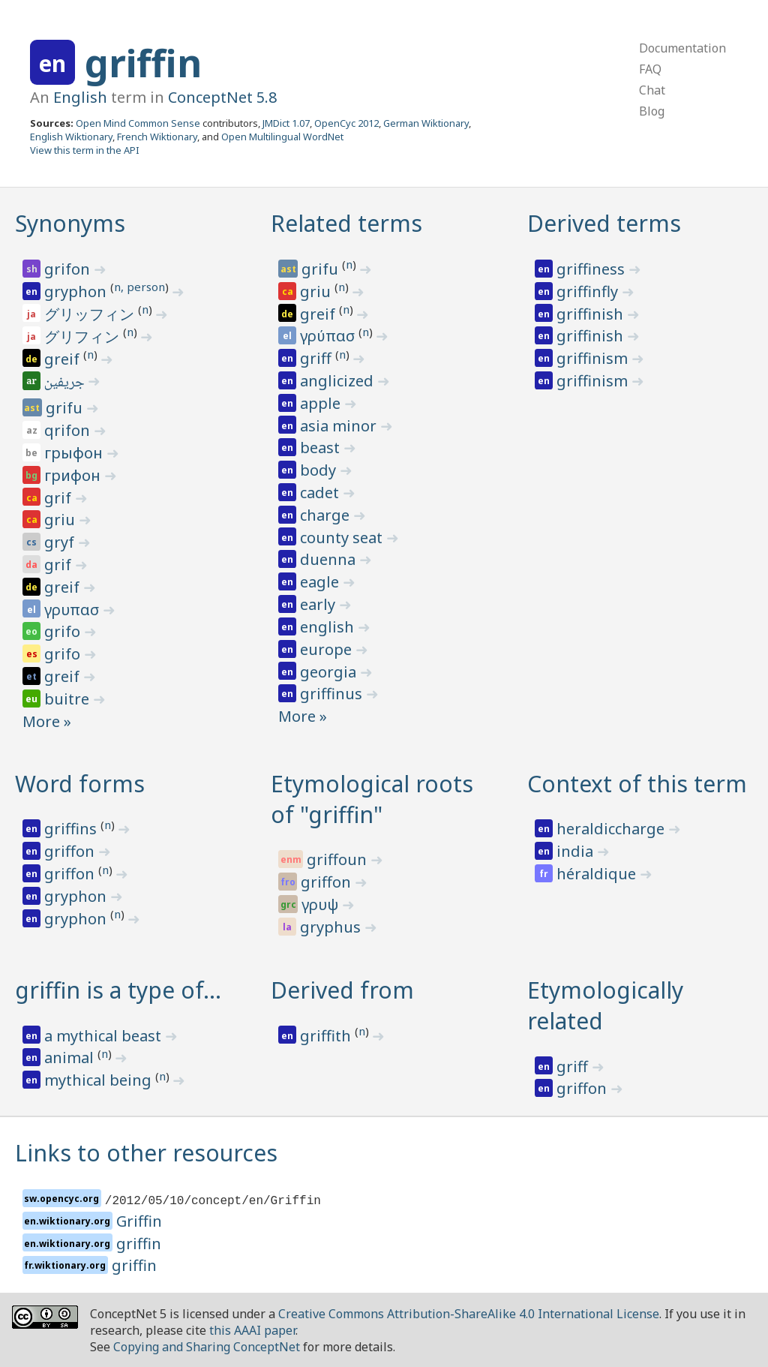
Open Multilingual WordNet (282, 136)
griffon (71, 851)
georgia (330, 672)
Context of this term (637, 783)
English (80, 97)
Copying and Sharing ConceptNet (206, 1346)
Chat (652, 90)
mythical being (99, 1080)
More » (46, 721)
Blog (651, 111)
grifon (69, 269)
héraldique (598, 874)
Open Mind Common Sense (138, 123)
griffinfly (589, 291)
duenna (329, 559)
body (320, 470)
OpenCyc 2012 (346, 123)
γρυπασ (73, 609)
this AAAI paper (252, 1330)
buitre (68, 699)
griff (317, 358)
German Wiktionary (426, 123)
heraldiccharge (612, 829)
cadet (321, 492)
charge (326, 515)
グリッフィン (91, 314)
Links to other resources (146, 1152)
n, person (139, 286)
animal (71, 1057)
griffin (143, 63)
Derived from (342, 990)
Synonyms (70, 223)
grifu (66, 408)
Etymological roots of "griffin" (372, 799)
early (319, 604)
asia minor (340, 426)
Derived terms (604, 223)
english (329, 627)
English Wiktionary (71, 136)
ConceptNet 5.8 (222, 97)
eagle (321, 582)
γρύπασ (329, 336)
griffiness (592, 269)
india (576, 851)
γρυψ (322, 904)
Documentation (682, 48)
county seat (343, 537)
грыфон (75, 453)
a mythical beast (104, 1036)
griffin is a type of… (118, 990)
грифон (74, 475)
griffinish (591, 314)
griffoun (338, 859)
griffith (327, 1036)
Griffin (139, 1221)
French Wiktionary (157, 136)
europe (328, 649)
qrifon (69, 430)
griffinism (594, 358)
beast (322, 447)
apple (322, 403)
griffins (72, 829)
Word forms (80, 783)
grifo (64, 631)
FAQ (650, 69)
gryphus (332, 927)
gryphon (77, 291)
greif (63, 359)
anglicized (338, 381)
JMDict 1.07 (286, 123)
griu (61, 519)
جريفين (66, 383)
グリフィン (83, 336)
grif (59, 498)
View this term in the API (85, 150)
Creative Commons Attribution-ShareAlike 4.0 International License (468, 1313)
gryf (61, 542)
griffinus (333, 694)
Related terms (346, 223)
